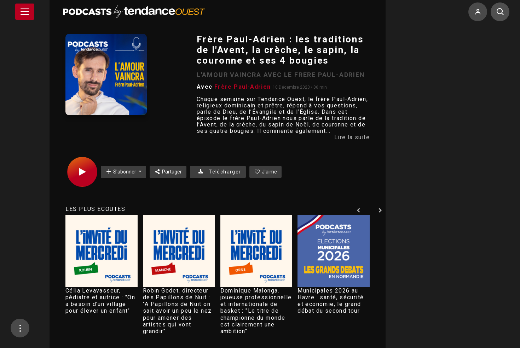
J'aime (265, 172)
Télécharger (218, 172)
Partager (168, 172)
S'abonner (121, 171)
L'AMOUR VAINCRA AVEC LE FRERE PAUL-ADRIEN (281, 74)
